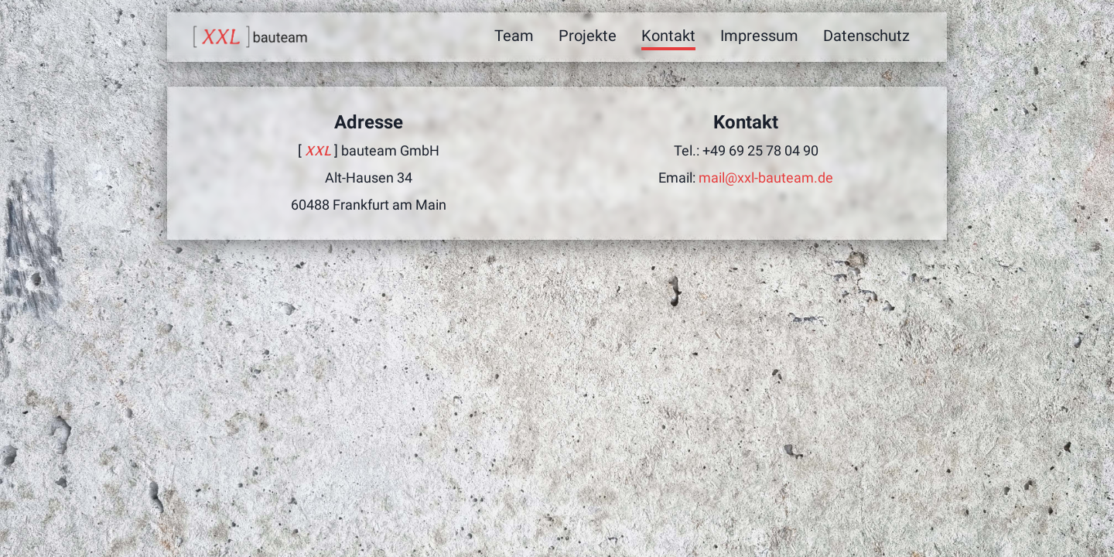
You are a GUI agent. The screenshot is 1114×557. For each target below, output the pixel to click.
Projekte (588, 35)
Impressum (759, 35)
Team (514, 35)
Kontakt (668, 35)
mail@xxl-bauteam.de (766, 177)
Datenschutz (866, 35)
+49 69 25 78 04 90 (760, 150)
